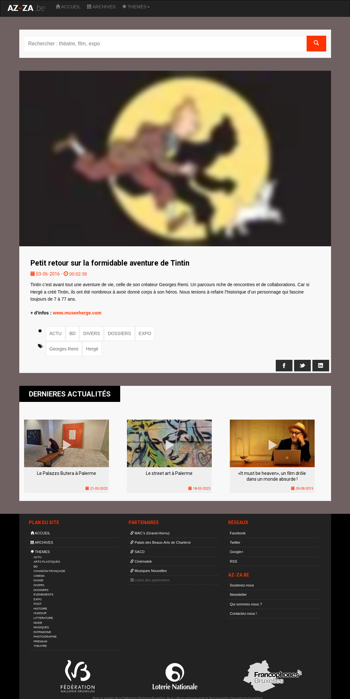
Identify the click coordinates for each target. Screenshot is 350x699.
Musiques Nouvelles (148, 571)
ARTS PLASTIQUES (47, 561)
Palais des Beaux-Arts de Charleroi (160, 542)
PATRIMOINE (42, 632)
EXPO (145, 333)
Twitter (235, 542)
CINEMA (39, 575)
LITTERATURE (43, 618)
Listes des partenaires (150, 580)
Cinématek (141, 561)
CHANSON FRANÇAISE (50, 571)
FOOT (38, 603)
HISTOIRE (40, 608)
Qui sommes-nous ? (246, 604)
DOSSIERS (119, 333)
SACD (137, 552)
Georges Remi (63, 348)
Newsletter (238, 594)
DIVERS (91, 333)
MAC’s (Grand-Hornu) (150, 533)
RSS (233, 561)
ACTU (55, 333)
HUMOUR (40, 613)
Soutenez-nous (242, 585)
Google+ (237, 552)
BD (72, 333)
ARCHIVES (101, 6)
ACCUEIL (68, 6)
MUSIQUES (41, 627)
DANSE (39, 580)
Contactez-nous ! (243, 613)
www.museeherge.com (77, 312)
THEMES (136, 6)
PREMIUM (40, 641)
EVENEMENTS (44, 594)
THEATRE (40, 646)
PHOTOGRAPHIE (45, 636)
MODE (38, 622)
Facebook (238, 533)
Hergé (92, 348)
